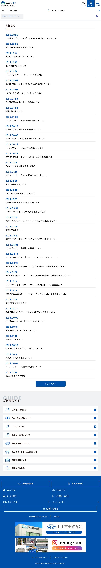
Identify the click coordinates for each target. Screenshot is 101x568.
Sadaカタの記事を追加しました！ (20, 193)
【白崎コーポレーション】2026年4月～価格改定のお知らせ (31, 38)
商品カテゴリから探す (9, 10)
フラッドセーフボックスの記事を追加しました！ (26, 211)
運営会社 (57, 517)
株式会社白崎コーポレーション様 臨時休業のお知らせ (29, 157)
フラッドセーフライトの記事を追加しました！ (25, 120)
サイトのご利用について (40, 557)
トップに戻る (50, 384)
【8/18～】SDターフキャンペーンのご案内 (24, 93)
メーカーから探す (58, 10)
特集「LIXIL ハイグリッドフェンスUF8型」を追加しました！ (32, 312)
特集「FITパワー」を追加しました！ (21, 330)
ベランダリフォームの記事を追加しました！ (24, 147)
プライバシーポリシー (61, 557)
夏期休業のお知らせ (14, 111)
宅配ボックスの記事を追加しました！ (22, 166)
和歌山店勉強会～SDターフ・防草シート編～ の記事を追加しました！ (36, 266)
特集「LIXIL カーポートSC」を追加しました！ (25, 321)
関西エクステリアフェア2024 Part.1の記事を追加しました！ (31, 239)
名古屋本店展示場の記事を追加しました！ (23, 129)
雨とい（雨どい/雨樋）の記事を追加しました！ (26, 138)
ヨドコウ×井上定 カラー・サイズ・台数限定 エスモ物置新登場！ (34, 284)
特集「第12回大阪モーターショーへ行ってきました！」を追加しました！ (37, 294)
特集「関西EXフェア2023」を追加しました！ (25, 348)
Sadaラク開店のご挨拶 (15, 376)
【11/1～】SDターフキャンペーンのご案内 (24, 74)
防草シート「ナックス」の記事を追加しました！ (26, 175)
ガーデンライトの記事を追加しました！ (23, 202)
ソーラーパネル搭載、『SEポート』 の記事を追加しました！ (32, 257)
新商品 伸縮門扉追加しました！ (20, 357)
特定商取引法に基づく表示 (38, 517)
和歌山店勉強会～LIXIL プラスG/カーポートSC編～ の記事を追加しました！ (39, 275)
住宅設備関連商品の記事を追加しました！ (23, 102)
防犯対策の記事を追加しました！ (20, 56)
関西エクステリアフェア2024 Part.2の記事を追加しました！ (31, 220)
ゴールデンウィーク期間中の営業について (23, 248)
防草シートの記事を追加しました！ (21, 47)
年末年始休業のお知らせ (16, 65)
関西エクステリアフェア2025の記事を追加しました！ (28, 84)
